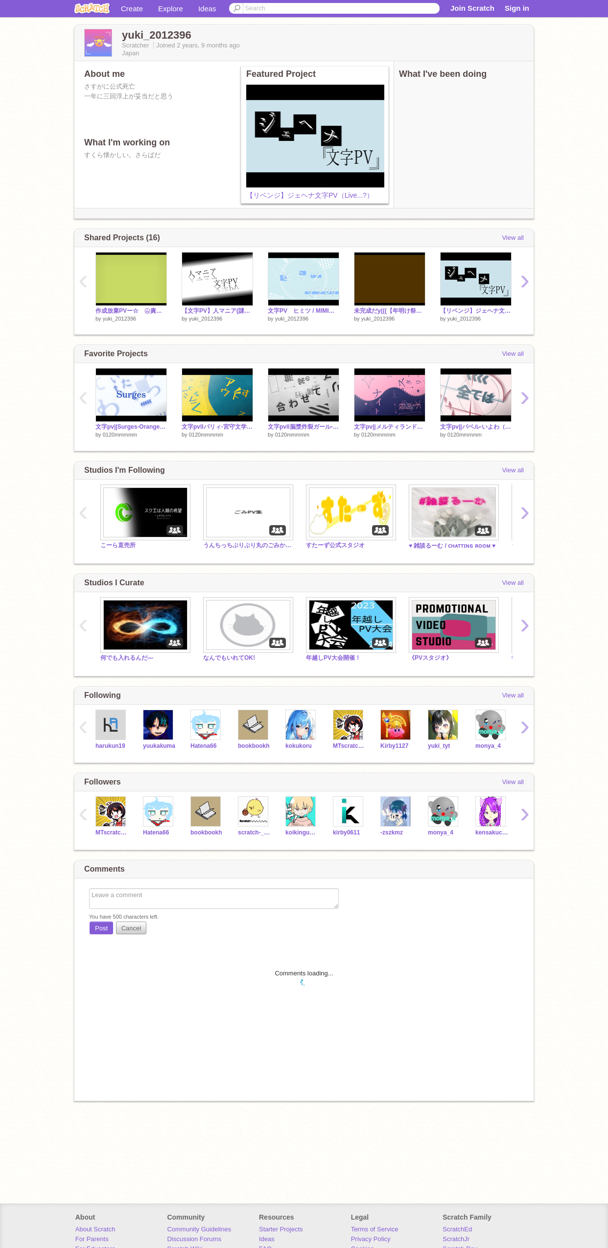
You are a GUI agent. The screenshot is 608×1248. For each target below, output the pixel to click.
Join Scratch (472, 8)
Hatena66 (203, 745)
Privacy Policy (371, 1239)
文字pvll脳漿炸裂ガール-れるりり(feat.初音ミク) (303, 426)
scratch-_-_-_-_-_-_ (254, 832)
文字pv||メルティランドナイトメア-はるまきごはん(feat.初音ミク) (389, 426)
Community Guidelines (199, 1229)
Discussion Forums (194, 1239)
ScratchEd (457, 1229)
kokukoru (298, 745)
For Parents (92, 1239)
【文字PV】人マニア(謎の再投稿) (217, 310)
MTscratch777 (349, 745)
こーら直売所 (118, 545)
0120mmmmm (120, 435)
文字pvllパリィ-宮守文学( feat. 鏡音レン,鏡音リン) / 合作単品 (217, 426)
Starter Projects (281, 1229)
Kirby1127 (394, 745)
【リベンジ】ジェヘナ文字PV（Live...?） (310, 195)
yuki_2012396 (120, 319)
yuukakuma (159, 745)
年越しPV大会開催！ (333, 657)
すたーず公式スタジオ (335, 545)
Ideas (207, 8)
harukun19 (110, 745)
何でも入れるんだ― (126, 657)
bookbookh (254, 745)
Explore (170, 8)
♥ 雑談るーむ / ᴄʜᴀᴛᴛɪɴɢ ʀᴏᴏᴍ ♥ (452, 545)
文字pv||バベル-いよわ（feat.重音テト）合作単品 (476, 426)
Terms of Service (374, 1229)
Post (101, 928)
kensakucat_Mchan (491, 832)
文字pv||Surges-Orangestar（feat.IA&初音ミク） (131, 426)
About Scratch (95, 1229)
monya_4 (488, 745)
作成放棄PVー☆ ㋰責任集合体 (131, 310)
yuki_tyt (439, 745)
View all (513, 237)
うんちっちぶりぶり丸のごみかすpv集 (247, 545)
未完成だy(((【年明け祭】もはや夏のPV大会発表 (389, 310)
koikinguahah (301, 832)
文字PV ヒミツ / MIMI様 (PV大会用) (303, 310)
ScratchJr (456, 1239)
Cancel (131, 928)
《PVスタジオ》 (430, 657)
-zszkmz (391, 832)
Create (132, 8)
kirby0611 (346, 832)
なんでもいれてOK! (229, 657)
